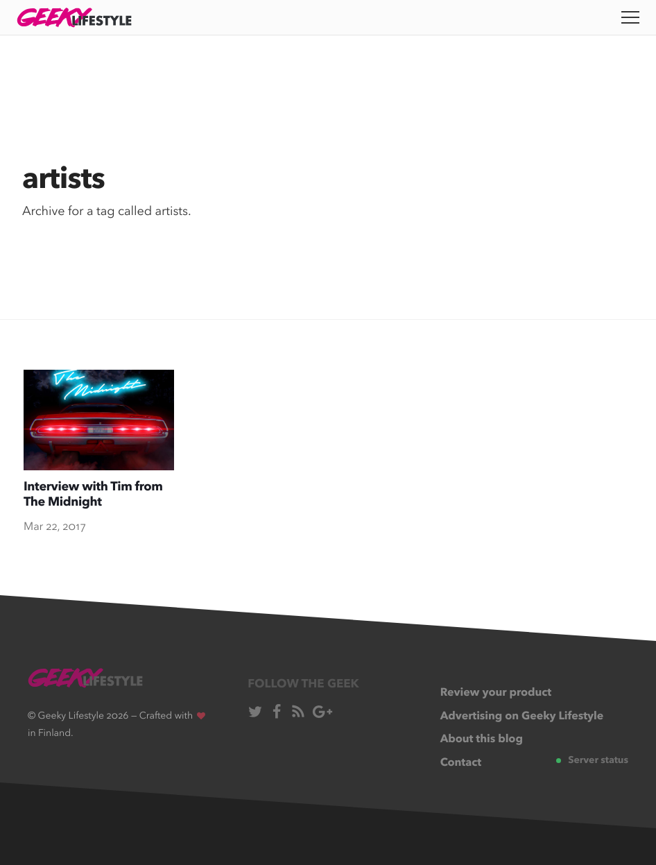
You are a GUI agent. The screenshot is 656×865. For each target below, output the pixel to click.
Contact (461, 763)
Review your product (495, 693)
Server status (592, 761)
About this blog (481, 739)
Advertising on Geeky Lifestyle (522, 716)
